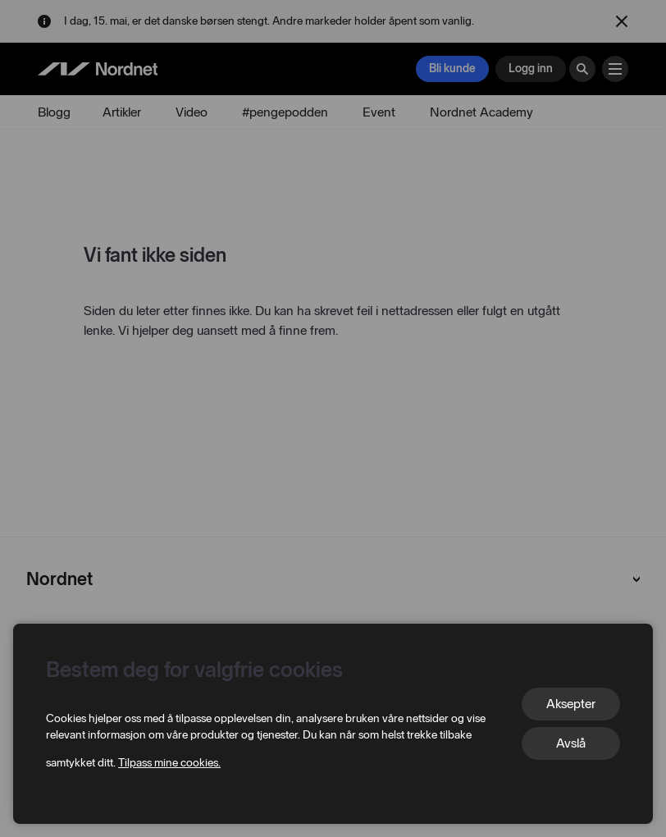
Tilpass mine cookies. (169, 763)
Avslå (571, 743)
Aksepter (570, 703)
